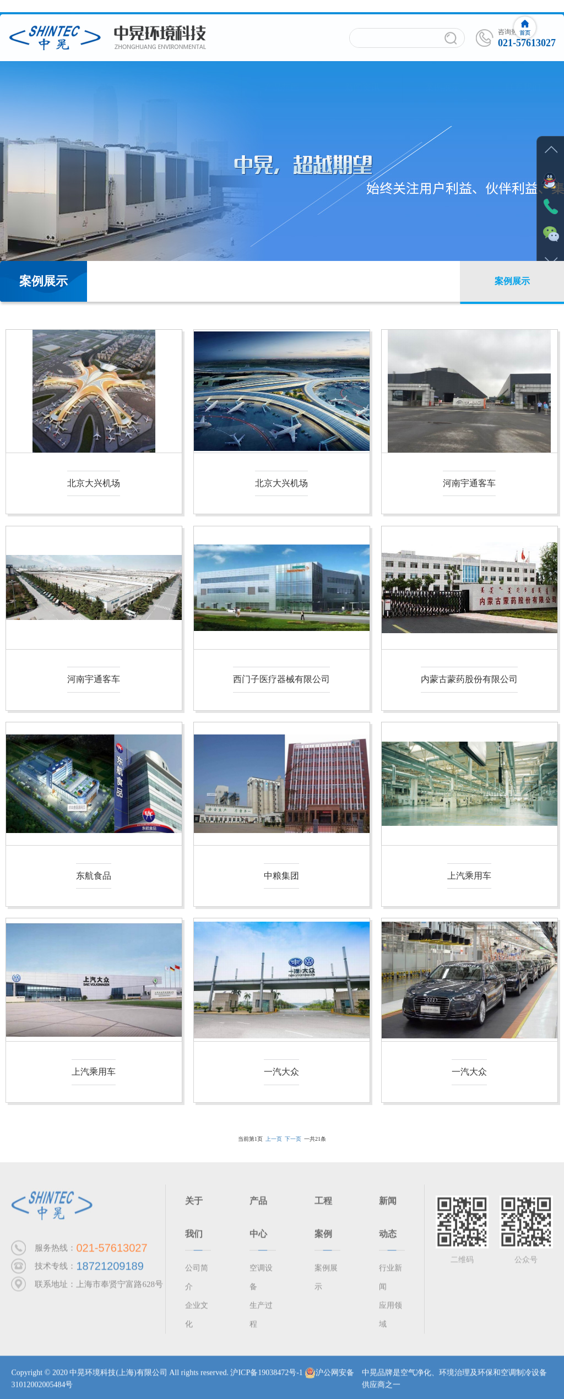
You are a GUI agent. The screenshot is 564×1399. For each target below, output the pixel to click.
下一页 (293, 1139)
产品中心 (201, 76)
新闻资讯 (362, 76)
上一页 (273, 1139)
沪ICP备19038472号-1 (266, 1375)
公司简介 (120, 76)
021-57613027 (111, 1251)
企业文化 (196, 1317)
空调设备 (261, 1280)
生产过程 (261, 1317)
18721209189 (109, 1270)
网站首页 (40, 76)
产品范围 (282, 76)
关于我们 (194, 1220)
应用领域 (390, 1317)
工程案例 (323, 1220)
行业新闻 (390, 1280)
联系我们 (523, 76)
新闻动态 (388, 1220)
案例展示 (442, 76)
